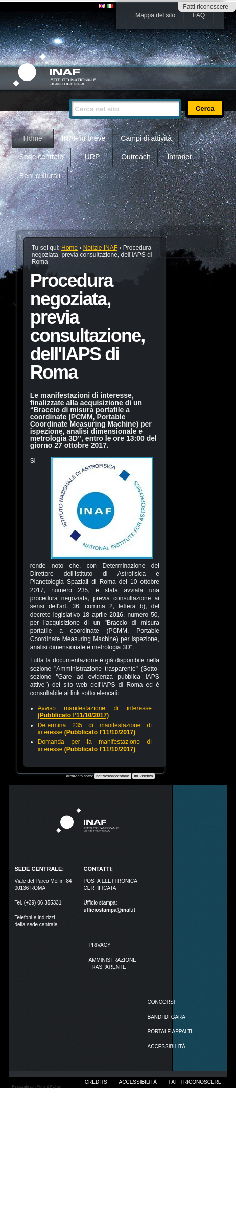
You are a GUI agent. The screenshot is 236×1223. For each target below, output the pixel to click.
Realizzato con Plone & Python (36, 1086)
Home (32, 138)
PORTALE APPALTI (170, 1031)
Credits (96, 1082)
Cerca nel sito (68, 94)
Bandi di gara (166, 1017)
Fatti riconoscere (205, 6)
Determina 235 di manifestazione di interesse (95, 729)
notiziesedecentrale (112, 776)
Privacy (99, 945)
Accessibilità (138, 1082)
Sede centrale (41, 157)
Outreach (136, 157)
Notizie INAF (100, 247)
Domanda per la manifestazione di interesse (95, 745)
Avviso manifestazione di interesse (95, 712)
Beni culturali (39, 176)
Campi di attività (146, 138)
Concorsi (161, 1002)
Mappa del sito (155, 15)
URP (92, 157)
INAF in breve (84, 138)
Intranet (179, 157)
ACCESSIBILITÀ (166, 1046)
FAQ (199, 15)
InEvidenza (143, 776)
